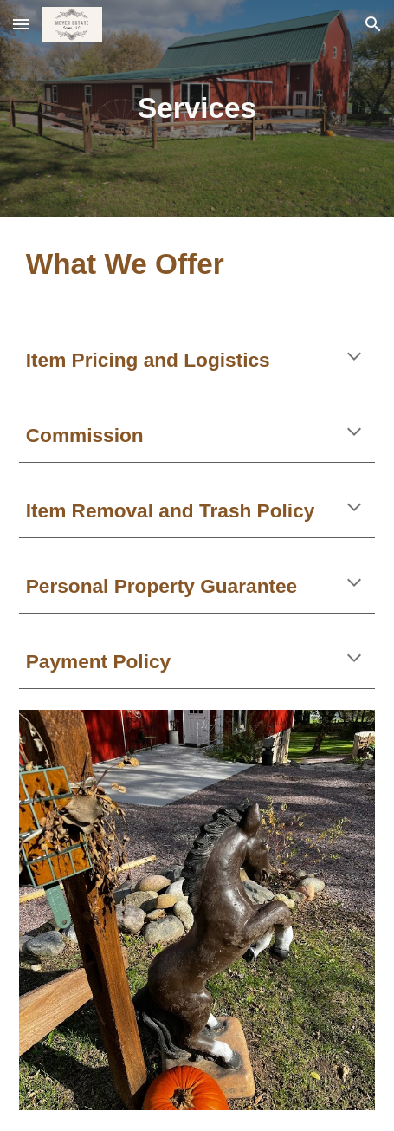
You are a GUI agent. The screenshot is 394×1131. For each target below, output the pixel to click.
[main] (197, 108)
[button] (21, 24)
